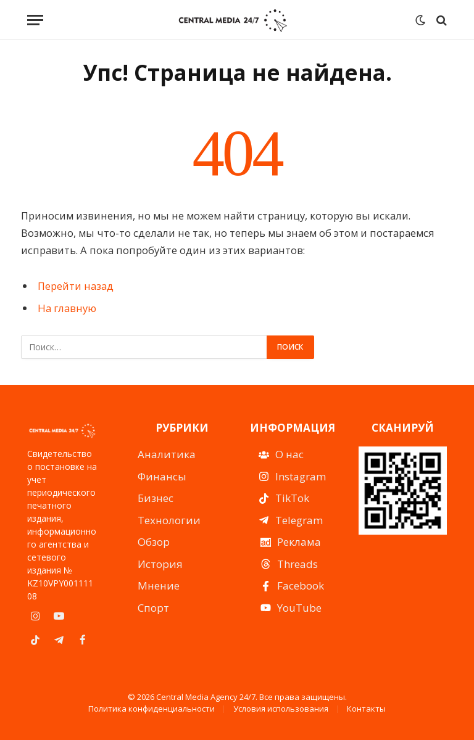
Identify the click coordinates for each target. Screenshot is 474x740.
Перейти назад (76, 286)
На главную (67, 308)
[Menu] (35, 20)
